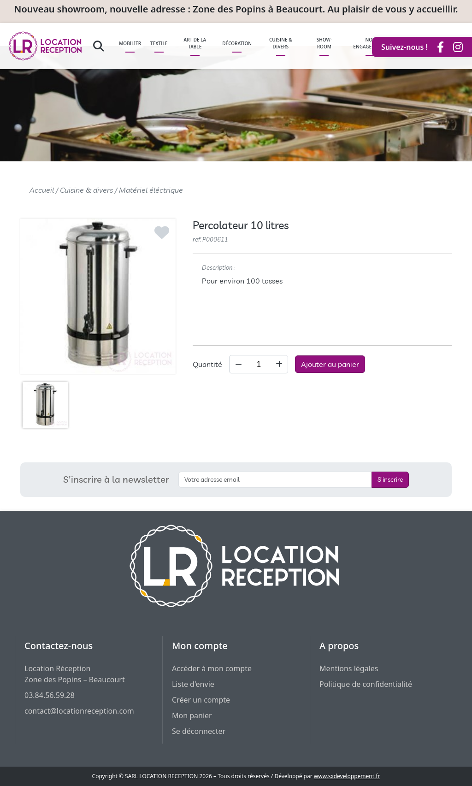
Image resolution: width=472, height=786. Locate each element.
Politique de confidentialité (365, 684)
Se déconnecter (198, 731)
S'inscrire (390, 479)
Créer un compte (201, 700)
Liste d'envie (193, 684)
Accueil (42, 190)
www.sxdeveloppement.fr (347, 776)
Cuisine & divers (86, 190)
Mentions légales (348, 668)
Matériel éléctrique (151, 190)
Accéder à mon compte (212, 668)
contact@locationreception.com (79, 711)
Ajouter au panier (330, 364)
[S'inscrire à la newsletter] (275, 480)
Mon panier (192, 715)
